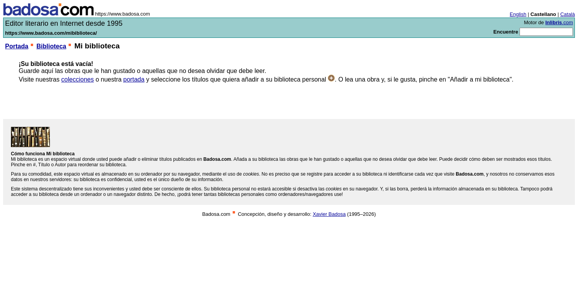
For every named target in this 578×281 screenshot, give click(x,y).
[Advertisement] (289, 101)
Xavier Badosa (329, 214)
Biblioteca (51, 46)
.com (559, 22)
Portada (16, 46)
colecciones (77, 79)
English (518, 14)
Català (567, 14)
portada (133, 79)
